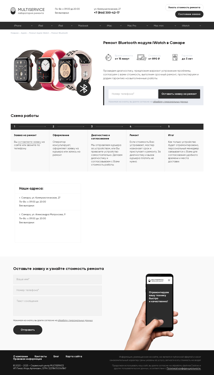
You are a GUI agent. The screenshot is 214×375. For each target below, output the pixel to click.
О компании (20, 356)
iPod (60, 25)
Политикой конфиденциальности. (184, 368)
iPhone (17, 25)
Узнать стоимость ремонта (184, 7)
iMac (109, 25)
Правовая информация (27, 358)
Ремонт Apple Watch (39, 33)
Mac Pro (131, 25)
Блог (56, 356)
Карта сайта (74, 356)
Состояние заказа (189, 14)
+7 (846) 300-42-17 (107, 12)
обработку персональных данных (170, 101)
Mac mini (159, 25)
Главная (15, 33)
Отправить (28, 329)
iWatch (186, 25)
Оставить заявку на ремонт (179, 93)
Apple (24, 33)
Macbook (83, 25)
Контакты (41, 356)
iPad (40, 25)
